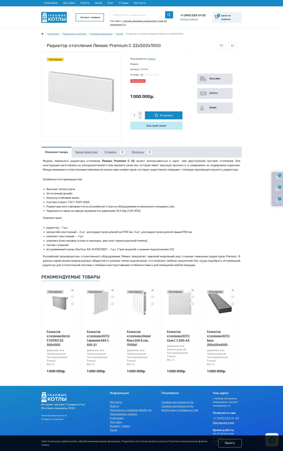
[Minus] (140, 118)
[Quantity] (134, 115)
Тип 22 (119, 34)
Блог (110, 3)
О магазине (51, 3)
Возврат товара (120, 426)
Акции (98, 3)
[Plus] (140, 113)
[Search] (169, 14)
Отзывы (124, 3)
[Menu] (90, 17)
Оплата (85, 3)
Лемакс (152, 59)
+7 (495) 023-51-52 (193, 15)
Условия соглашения (52, 419)
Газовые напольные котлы (177, 406)
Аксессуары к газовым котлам (179, 410)
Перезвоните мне (223, 422)
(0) (141, 74)
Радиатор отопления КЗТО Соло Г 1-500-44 (178, 336)
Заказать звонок (189, 19)
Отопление (53, 34)
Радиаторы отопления (74, 34)
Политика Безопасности (54, 415)
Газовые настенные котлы (177, 402)
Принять (230, 443)
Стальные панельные (101, 34)
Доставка (69, 3)
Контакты (140, 3)
